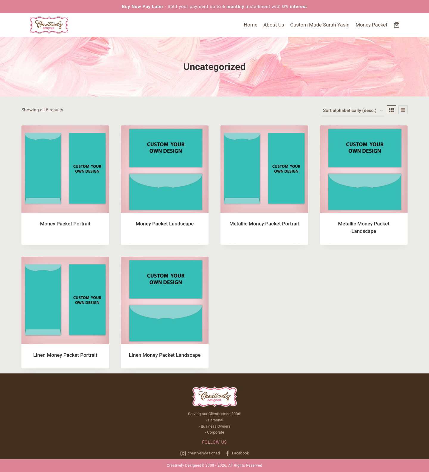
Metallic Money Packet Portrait (264, 224)
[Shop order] (352, 110)
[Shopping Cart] (397, 25)
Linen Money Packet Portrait (65, 355)
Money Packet (372, 25)
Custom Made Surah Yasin (319, 25)
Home (250, 25)
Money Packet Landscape (165, 224)
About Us (273, 25)
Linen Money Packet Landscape (165, 355)
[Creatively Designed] (48, 25)
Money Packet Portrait (65, 224)
